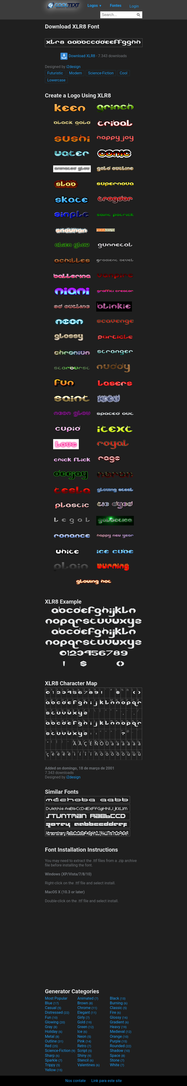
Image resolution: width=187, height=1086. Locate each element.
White (117, 1065)
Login (134, 6)
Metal (52, 1036)
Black (118, 998)
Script (84, 1050)
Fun (51, 1017)
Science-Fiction (101, 73)
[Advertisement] (22, 93)
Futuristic (55, 73)
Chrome (87, 1008)
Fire (115, 1012)
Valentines (88, 1065)
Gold (84, 1022)
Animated (87, 998)
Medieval (120, 1031)
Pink (84, 1041)
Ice (82, 1031)
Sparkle (53, 1060)
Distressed (57, 1012)
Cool (123, 73)
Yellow (53, 1070)
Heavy (118, 1027)
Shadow (120, 1050)
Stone (117, 1060)
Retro (84, 1046)
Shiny (84, 1055)
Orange (119, 1036)
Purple (118, 1041)
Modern (75, 73)
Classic (118, 1008)
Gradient (119, 1022)
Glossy (119, 1017)
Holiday (53, 1031)
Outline (54, 1041)
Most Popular (56, 998)
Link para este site (106, 1080)
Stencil (85, 1060)
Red (51, 1046)
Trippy (52, 1065)
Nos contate (75, 1080)
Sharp (52, 1055)
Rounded (120, 1046)
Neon (84, 1036)
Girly (83, 1017)
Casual (53, 1008)
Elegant (86, 1012)
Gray (51, 1027)
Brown (85, 1003)
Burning (118, 1003)
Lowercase (56, 80)
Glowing (55, 1022)
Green (85, 1027)
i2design (73, 66)
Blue (52, 1003)
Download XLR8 (77, 56)
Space (117, 1055)
